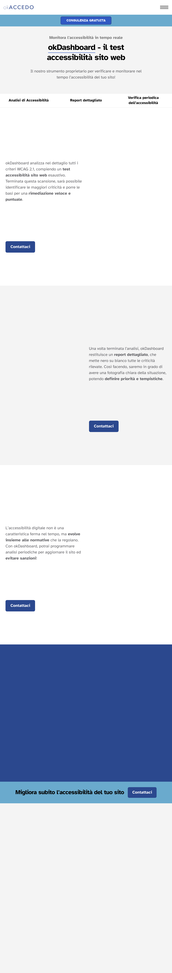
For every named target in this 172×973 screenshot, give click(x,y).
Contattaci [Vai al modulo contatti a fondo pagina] (20, 247)
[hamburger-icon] (164, 7)
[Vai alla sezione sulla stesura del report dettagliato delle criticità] (86, 100)
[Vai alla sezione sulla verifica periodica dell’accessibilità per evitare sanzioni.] (143, 100)
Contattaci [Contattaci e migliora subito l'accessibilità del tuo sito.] (142, 792)
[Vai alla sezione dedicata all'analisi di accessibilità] (28, 100)
